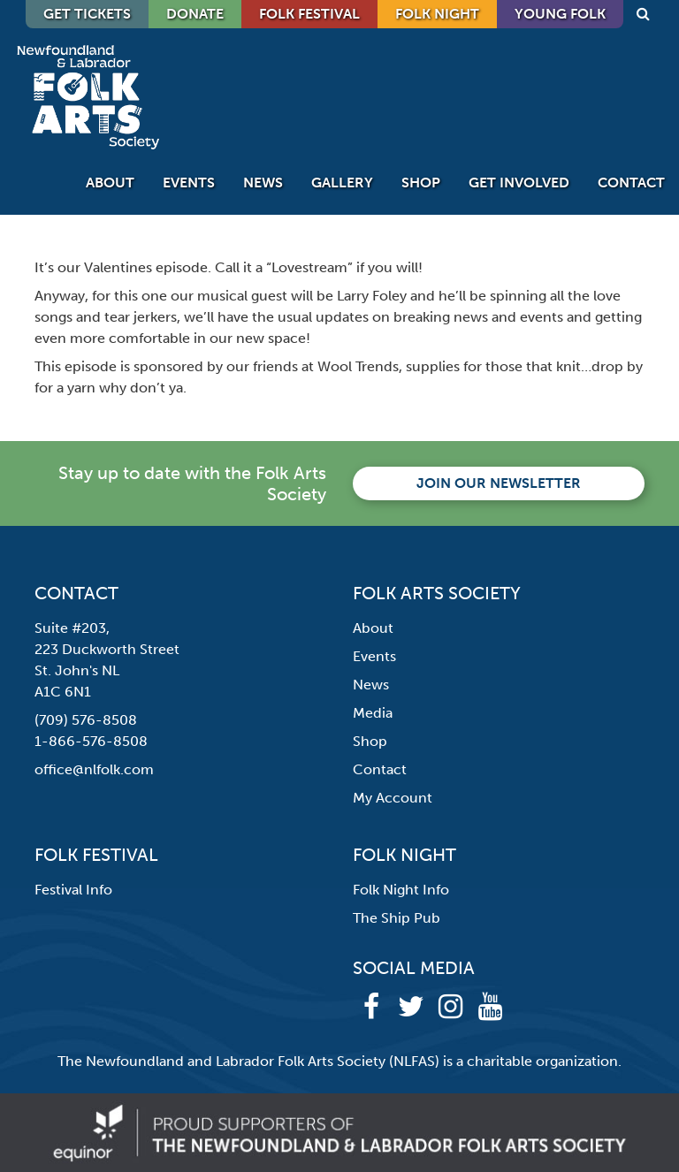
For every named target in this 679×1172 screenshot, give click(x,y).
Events (189, 182)
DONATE (195, 13)
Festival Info (73, 889)
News (263, 182)
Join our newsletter (498, 483)
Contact (631, 182)
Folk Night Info (401, 889)
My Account (392, 797)
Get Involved (519, 182)
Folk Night (437, 13)
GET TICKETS (87, 13)
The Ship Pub (396, 917)
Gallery (342, 182)
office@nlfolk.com (94, 769)
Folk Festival (309, 13)
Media (373, 712)
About (110, 182)
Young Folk (560, 13)
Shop (420, 182)
